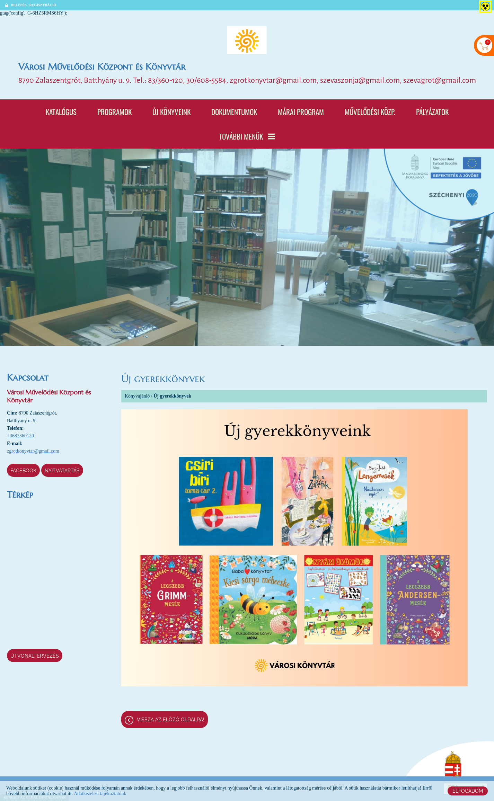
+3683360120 (20, 435)
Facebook (23, 470)
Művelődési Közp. (370, 111)
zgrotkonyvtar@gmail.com (33, 451)
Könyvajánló (137, 396)
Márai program (301, 111)
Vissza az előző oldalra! (170, 719)
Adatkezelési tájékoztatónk (100, 793)
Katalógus (61, 111)
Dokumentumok (234, 111)
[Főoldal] (247, 40)
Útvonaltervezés (34, 656)
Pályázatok (432, 111)
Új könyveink (171, 111)
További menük (247, 136)
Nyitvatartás (62, 470)
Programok (114, 111)
